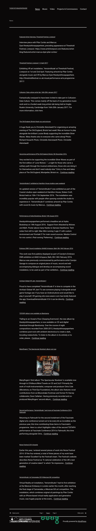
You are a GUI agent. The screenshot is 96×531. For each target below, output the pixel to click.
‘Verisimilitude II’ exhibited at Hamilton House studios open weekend (42, 183)
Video (52, 9)
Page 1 (41, 513)
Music (44, 9)
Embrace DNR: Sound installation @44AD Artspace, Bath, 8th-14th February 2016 (46, 248)
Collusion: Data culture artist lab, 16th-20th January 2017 (38, 92)
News (37, 9)
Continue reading (67, 172)
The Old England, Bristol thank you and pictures (35, 121)
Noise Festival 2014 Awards (28, 445)
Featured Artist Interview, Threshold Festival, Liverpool (37, 37)
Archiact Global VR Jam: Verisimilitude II (32, 281)
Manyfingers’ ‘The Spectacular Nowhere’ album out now (37, 349)
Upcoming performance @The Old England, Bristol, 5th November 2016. (43, 154)
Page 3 (55, 513)
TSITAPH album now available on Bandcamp (34, 313)
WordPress (82, 521)
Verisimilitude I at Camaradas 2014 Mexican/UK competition (39, 477)
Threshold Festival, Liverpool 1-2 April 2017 (33, 63)
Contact (83, 9)
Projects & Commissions (67, 9)
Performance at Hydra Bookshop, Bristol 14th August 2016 (38, 216)
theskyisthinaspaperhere (18, 8)
